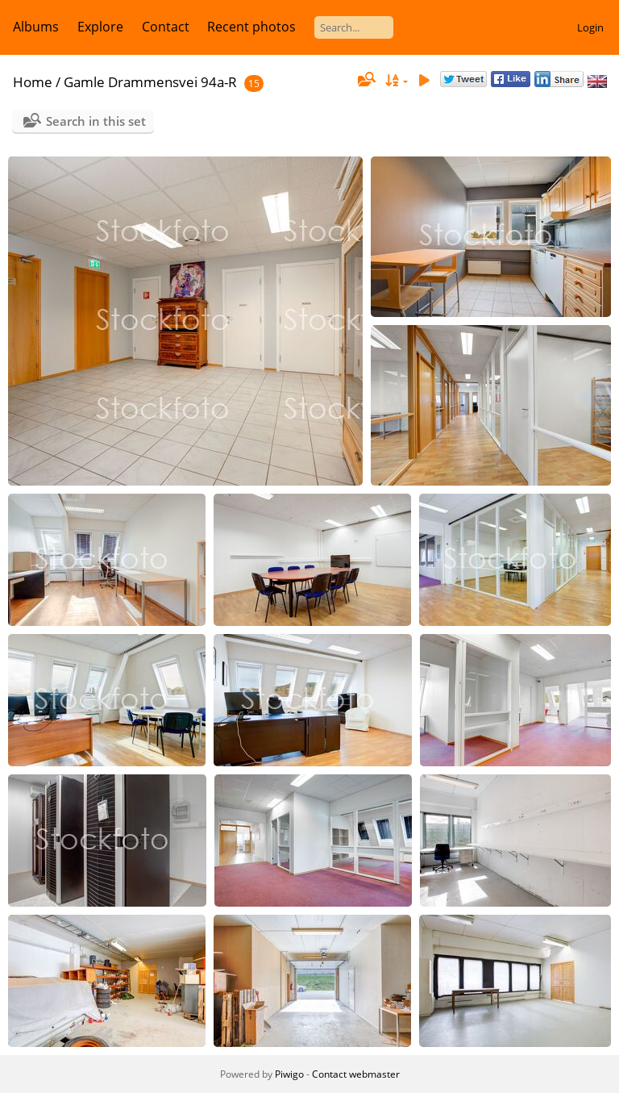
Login (590, 27)
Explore (100, 26)
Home (32, 82)
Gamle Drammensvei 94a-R (150, 82)
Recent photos (251, 26)
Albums (36, 26)
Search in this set (96, 121)
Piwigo (289, 1074)
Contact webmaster (356, 1074)
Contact (165, 26)
